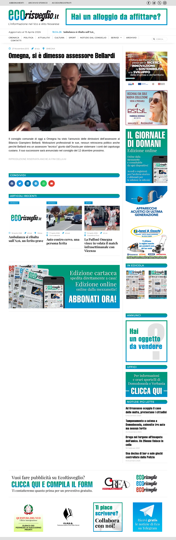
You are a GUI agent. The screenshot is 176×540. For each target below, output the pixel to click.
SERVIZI (116, 37)
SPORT (72, 38)
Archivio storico (38, 3)
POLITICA (28, 38)
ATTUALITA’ (44, 38)
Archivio (131, 38)
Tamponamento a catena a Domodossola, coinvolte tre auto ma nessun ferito (145, 425)
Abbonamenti (16, 3)
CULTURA (59, 38)
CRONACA (14, 38)
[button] (12, 183)
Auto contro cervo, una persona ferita (62, 241)
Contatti (16, 40)
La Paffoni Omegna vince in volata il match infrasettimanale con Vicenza (101, 245)
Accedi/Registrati (62, 3)
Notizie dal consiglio (93, 38)
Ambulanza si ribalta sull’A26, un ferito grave (26, 239)
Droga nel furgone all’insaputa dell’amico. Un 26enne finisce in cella (144, 441)
